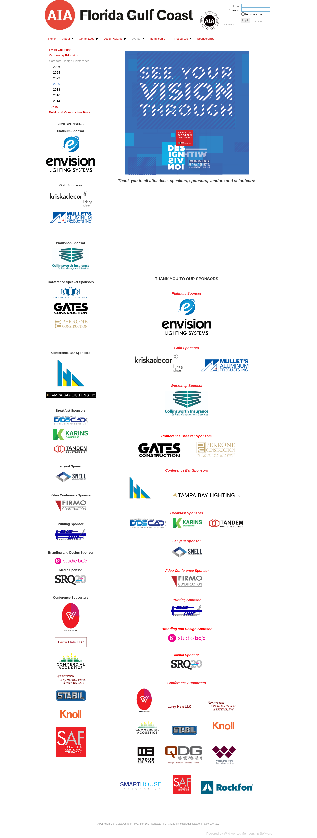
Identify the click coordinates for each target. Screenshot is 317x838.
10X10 (53, 107)
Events (136, 38)
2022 (56, 78)
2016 (56, 95)
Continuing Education (64, 55)
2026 (56, 67)
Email (235, 6)
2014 (56, 101)
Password (233, 10)
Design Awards (113, 38)
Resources (181, 38)
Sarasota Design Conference (69, 61)
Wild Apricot (232, 833)
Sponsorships (205, 38)
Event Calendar (60, 50)
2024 (56, 72)
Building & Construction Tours (70, 112)
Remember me (254, 14)
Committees (86, 38)
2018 (56, 89)
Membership (157, 38)
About (66, 38)
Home (52, 38)
